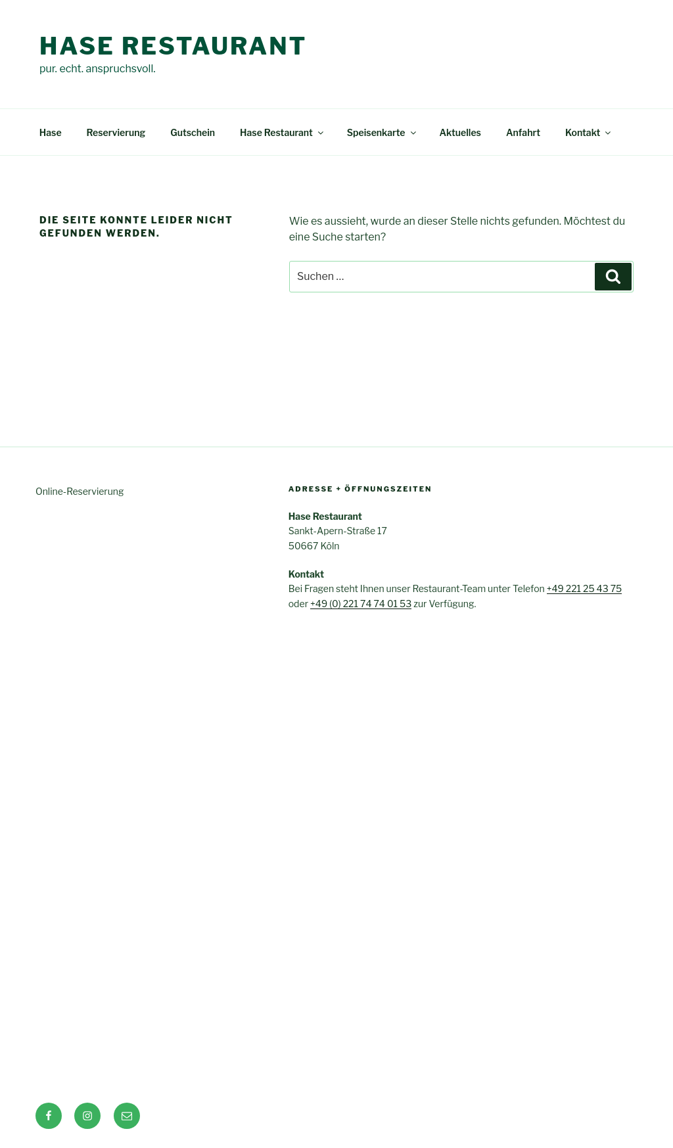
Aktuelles (460, 132)
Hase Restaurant (173, 46)
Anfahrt (523, 132)
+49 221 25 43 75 (584, 588)
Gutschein (192, 132)
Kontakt (589, 132)
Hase (50, 132)
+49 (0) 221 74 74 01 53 (360, 603)
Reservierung (116, 132)
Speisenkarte (382, 132)
